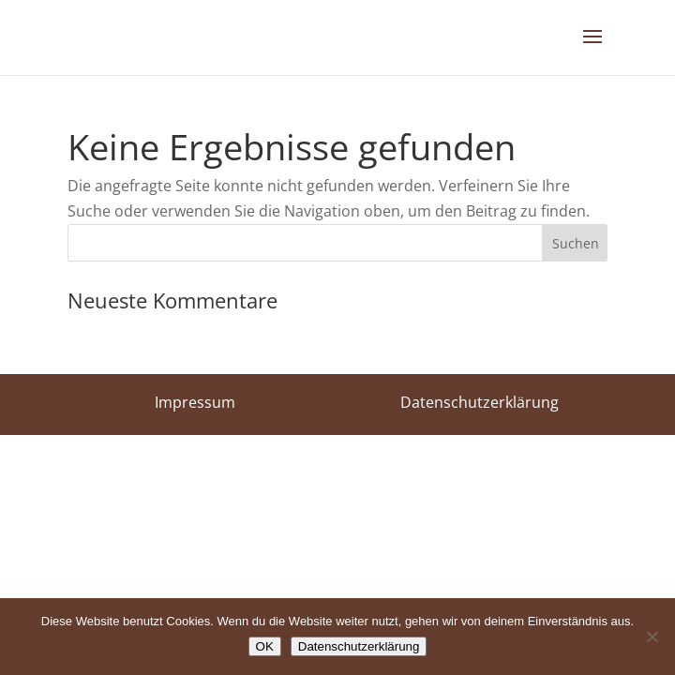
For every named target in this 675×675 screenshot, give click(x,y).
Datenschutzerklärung (359, 646)
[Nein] (651, 636)
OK (265, 646)
